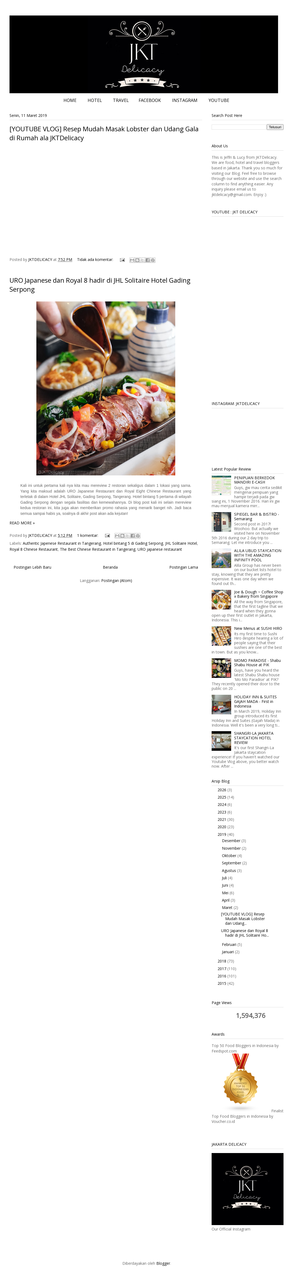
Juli (225, 877)
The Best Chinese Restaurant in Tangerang (97, 549)
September (232, 862)
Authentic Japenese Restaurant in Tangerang (62, 543)
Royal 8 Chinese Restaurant (33, 549)
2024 (222, 804)
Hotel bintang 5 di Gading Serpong (133, 543)
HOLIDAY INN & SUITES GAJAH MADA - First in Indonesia (255, 701)
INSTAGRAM (185, 100)
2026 (222, 789)
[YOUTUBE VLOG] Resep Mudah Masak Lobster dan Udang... (243, 918)
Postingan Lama (183, 567)
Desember (231, 840)
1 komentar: (88, 535)
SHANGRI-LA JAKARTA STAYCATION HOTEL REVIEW (253, 738)
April (226, 900)
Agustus (229, 870)
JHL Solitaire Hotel (181, 543)
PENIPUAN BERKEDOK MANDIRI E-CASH (254, 480)
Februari (229, 944)
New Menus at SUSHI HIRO (258, 628)
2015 (222, 983)
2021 (222, 819)
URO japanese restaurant (160, 549)
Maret (228, 907)
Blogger (163, 1263)
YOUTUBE (219, 100)
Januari (228, 951)
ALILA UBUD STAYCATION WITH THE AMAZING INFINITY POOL (257, 555)
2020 (222, 826)
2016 (222, 976)
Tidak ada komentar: (95, 259)
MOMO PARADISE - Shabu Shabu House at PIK (257, 663)
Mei (226, 892)
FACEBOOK (150, 100)
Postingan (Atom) (116, 580)
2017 (222, 968)
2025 (222, 797)
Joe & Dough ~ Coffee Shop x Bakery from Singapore (258, 594)
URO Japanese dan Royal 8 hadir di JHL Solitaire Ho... (245, 933)
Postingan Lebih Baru (32, 567)
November (232, 848)
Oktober (229, 855)
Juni (225, 885)
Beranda (110, 567)
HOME (70, 100)
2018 (222, 961)
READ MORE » (22, 522)
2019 (222, 834)
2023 (222, 812)
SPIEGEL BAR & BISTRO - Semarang (256, 516)
